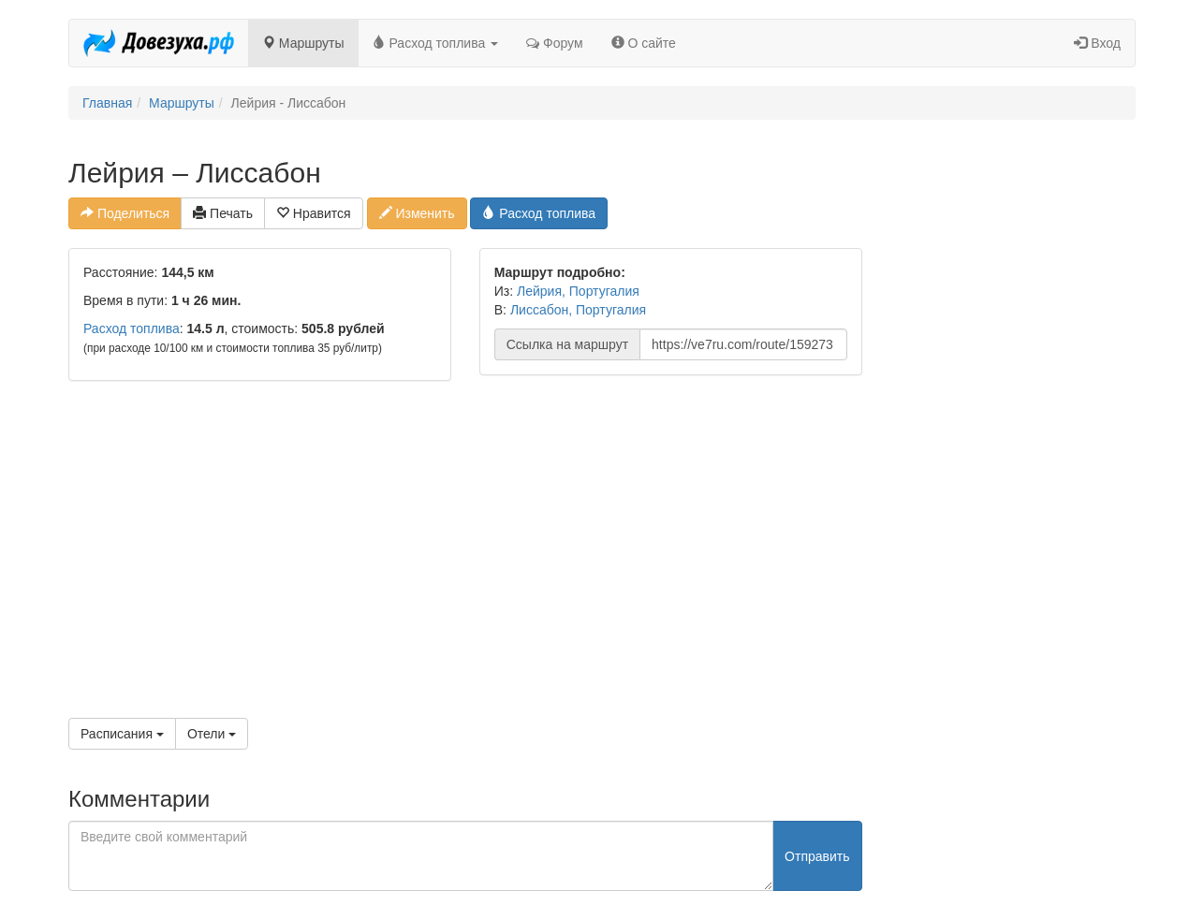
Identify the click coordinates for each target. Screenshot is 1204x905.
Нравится (313, 213)
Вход (1097, 43)
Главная (107, 102)
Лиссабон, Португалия (578, 309)
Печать (223, 213)
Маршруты (303, 43)
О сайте (643, 43)
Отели (211, 733)
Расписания (122, 733)
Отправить (817, 856)
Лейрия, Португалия (578, 291)
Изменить (417, 213)
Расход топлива (436, 43)
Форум (554, 43)
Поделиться (125, 213)
